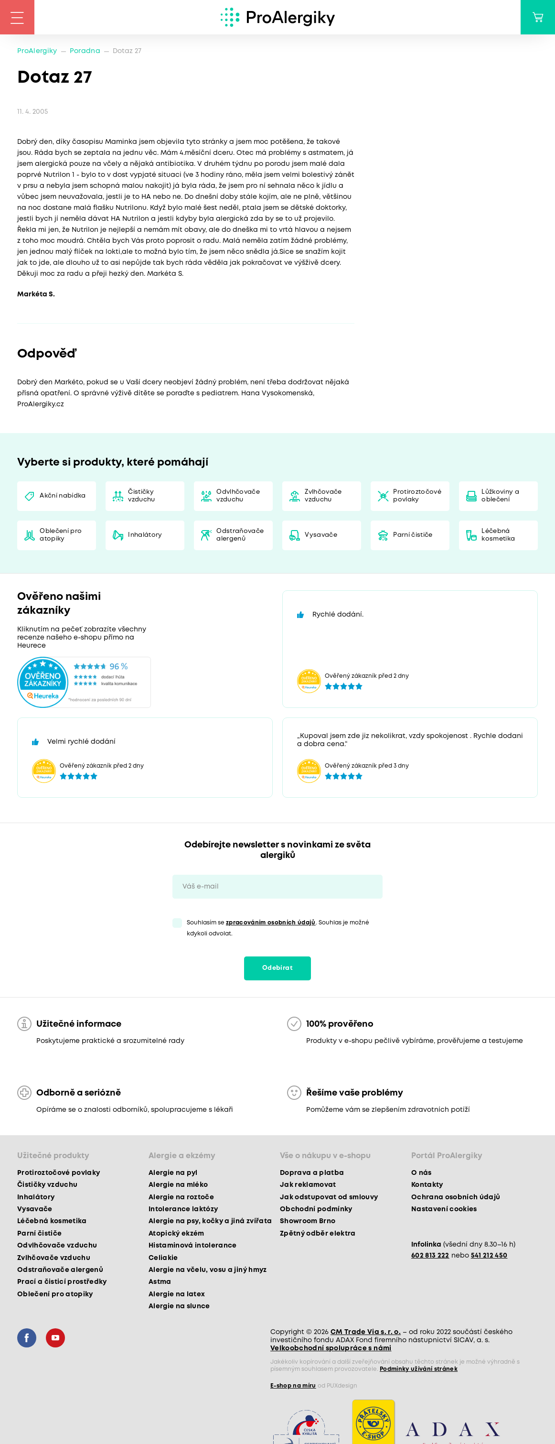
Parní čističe (412, 535)
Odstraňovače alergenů (240, 535)
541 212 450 (489, 1256)
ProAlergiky (37, 51)
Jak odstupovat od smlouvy (329, 1197)
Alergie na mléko (178, 1185)
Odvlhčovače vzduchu (238, 495)
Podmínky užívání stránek (419, 1369)
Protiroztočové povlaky (417, 495)
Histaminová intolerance (193, 1246)
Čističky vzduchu (141, 495)
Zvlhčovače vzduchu (323, 495)
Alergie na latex (177, 1294)
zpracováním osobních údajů (271, 922)
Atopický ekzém (176, 1234)
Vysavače (321, 535)
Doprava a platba (312, 1173)
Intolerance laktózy (183, 1209)
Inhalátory (145, 535)
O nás (421, 1173)
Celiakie (163, 1258)
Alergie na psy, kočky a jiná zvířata (210, 1221)
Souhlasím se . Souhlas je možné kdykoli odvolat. (278, 928)
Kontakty (427, 1185)
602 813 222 (430, 1256)
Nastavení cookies (444, 1209)
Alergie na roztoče (181, 1197)
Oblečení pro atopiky (61, 535)
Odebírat (277, 968)
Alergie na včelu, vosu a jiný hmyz (208, 1270)
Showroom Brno (307, 1221)
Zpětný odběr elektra (318, 1234)
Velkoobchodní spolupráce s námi (331, 1348)
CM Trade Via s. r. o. (366, 1332)
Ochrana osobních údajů (455, 1197)
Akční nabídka (62, 496)
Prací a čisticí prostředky (62, 1282)
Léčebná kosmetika (498, 535)
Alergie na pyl (173, 1173)
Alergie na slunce (179, 1306)
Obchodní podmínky (316, 1209)
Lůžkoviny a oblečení (500, 495)
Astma (160, 1282)
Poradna (85, 51)
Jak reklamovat (308, 1185)
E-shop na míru (293, 1386)
